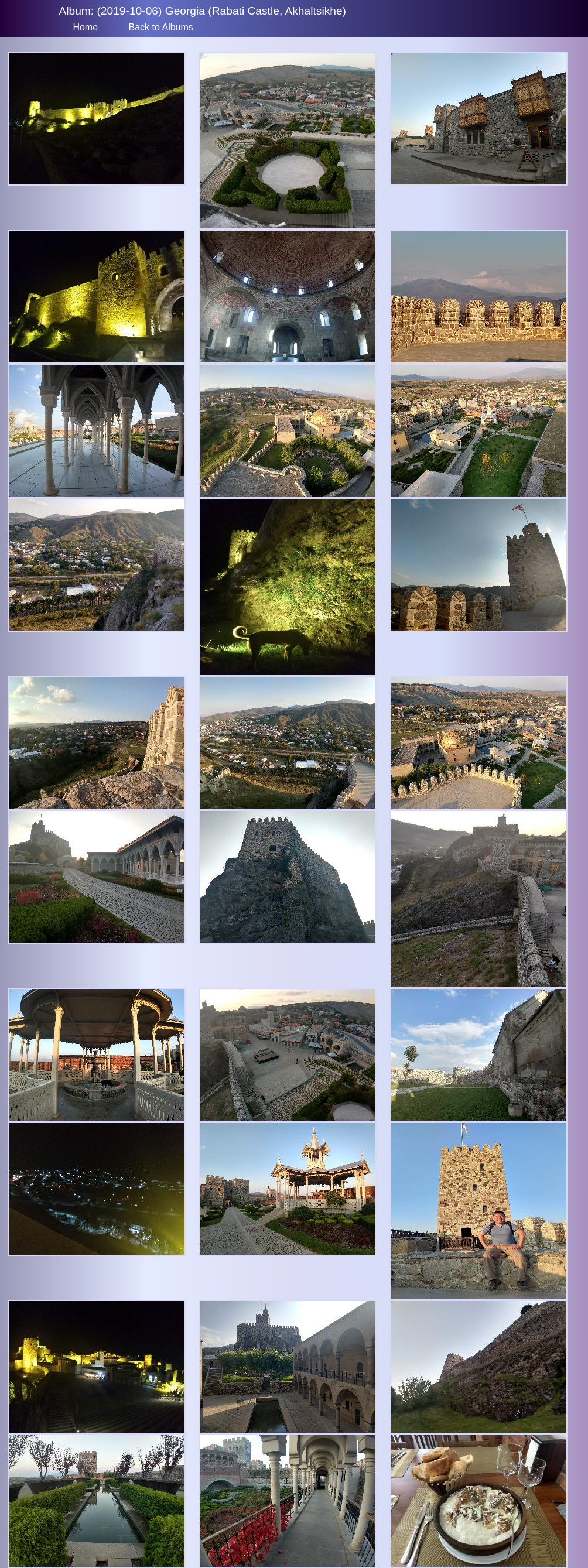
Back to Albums (161, 27)
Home (85, 27)
